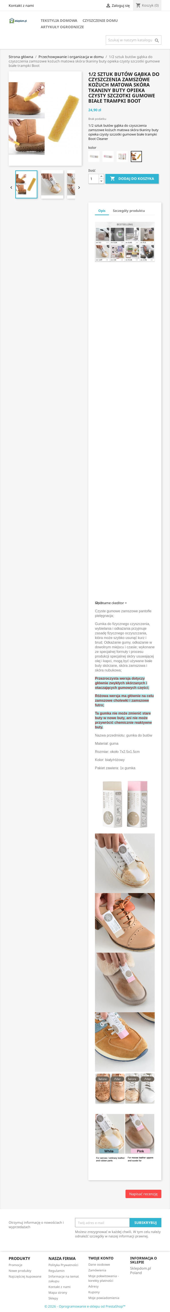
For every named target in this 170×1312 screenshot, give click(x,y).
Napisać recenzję (143, 1193)
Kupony (94, 1292)
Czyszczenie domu (100, 20)
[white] (93, 156)
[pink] (108, 156)
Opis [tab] (102, 210)
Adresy (93, 1286)
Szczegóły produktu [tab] (129, 210)
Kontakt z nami (21, 5)
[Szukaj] (133, 40)
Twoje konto (101, 1258)
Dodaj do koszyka (132, 179)
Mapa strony (57, 1292)
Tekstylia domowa (59, 20)
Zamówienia (97, 1270)
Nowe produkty (20, 1271)
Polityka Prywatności (63, 1265)
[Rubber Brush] (136, 156)
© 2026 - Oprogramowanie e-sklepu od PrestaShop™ (85, 1306)
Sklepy (53, 1298)
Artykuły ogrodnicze (62, 27)
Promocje (15, 1265)
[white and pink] (122, 156)
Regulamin (56, 1271)
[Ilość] (93, 179)
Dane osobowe (99, 1264)
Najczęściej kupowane (25, 1276)
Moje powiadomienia (103, 1298)
